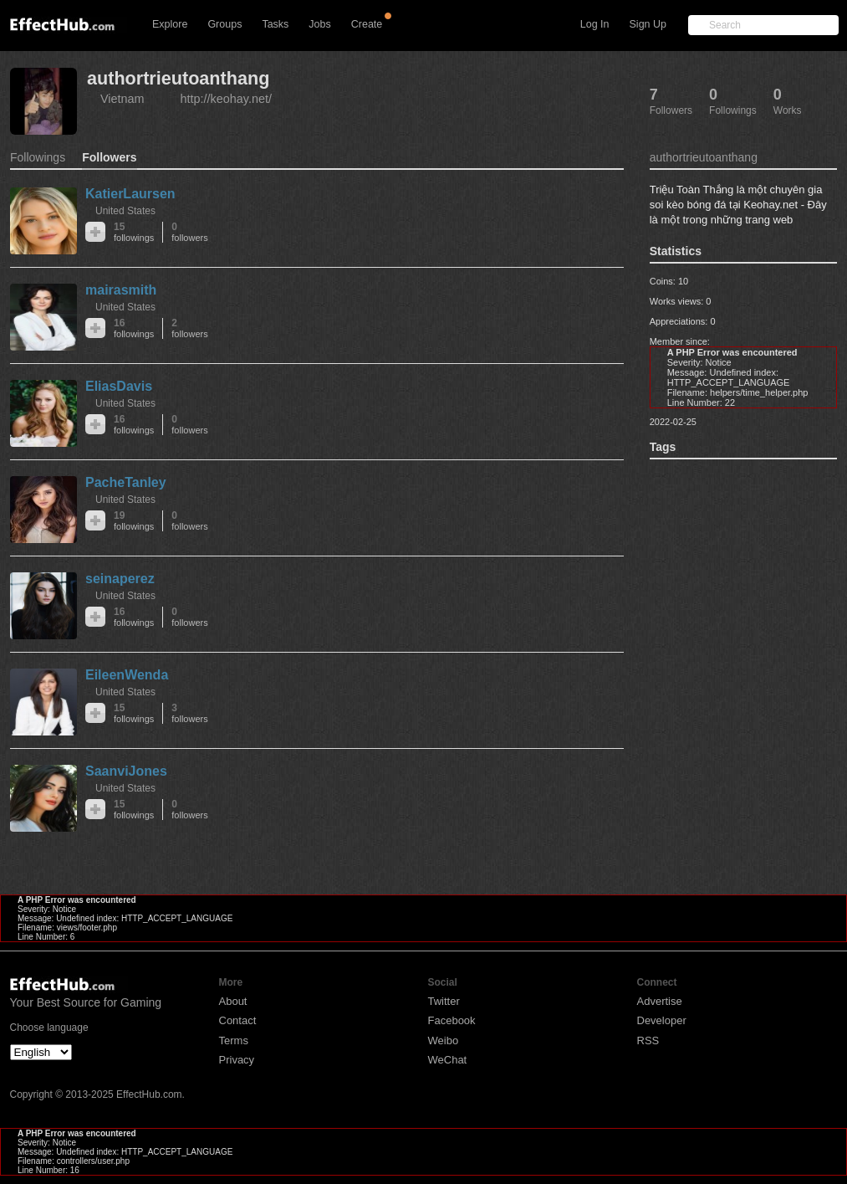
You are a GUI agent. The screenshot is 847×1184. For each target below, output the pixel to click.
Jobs (319, 24)
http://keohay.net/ (226, 98)
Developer (661, 1020)
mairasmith (120, 290)
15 (134, 232)
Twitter (444, 1001)
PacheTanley (125, 482)
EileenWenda (126, 675)
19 (134, 520)
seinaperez (120, 578)
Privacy (237, 1059)
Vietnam (122, 98)
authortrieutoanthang (178, 78)
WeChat (447, 1059)
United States (125, 211)
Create (367, 24)
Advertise (659, 1001)
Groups (224, 24)
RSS (648, 1040)
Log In (595, 24)
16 (134, 328)
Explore (169, 24)
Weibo (443, 1040)
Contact (238, 1020)
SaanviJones (126, 771)
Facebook (452, 1020)
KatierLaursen (130, 194)
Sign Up (648, 24)
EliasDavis (118, 386)
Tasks (275, 24)
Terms (233, 1040)
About (233, 1001)
